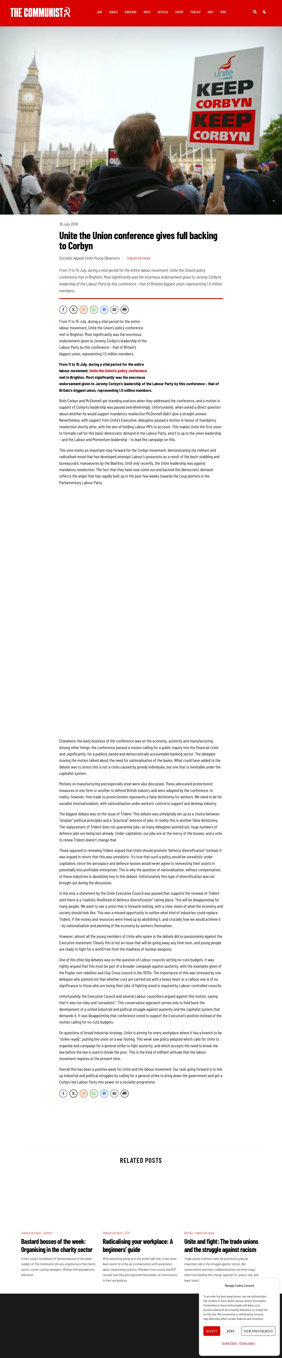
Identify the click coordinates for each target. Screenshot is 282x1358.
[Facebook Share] (63, 310)
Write (147, 12)
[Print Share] (125, 310)
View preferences (258, 1331)
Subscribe (131, 12)
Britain (188, 1234)
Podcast (196, 12)
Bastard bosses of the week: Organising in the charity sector (56, 1246)
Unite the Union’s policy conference (118, 371)
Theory (179, 12)
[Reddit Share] (84, 310)
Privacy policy (247, 1343)
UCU (127, 1234)
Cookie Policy (229, 1343)
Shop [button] (210, 12)
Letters (47, 1234)
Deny (231, 1331)
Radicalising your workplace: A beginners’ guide (138, 1246)
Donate (113, 12)
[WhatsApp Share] (94, 310)
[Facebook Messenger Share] (104, 310)
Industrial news (138, 258)
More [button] (223, 12)
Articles (163, 12)
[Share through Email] (114, 310)
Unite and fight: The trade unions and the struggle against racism (221, 1246)
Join (99, 12)
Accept (212, 1331)
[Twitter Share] (73, 310)
